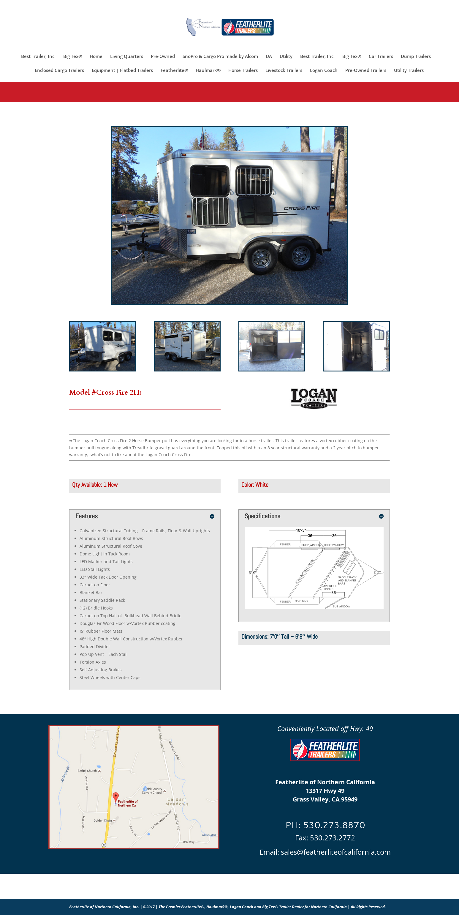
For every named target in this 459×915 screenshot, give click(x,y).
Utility (286, 56)
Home (96, 56)
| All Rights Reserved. (367, 906)
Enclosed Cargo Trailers (59, 70)
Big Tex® (72, 56)
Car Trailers (381, 56)
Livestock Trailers (283, 70)
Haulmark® (208, 70)
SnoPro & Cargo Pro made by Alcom (220, 56)
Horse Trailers (243, 70)
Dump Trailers (416, 56)
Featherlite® (174, 70)
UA (269, 56)
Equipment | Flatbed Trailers (122, 70)
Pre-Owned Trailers (365, 70)
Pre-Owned (163, 56)
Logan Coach (324, 70)
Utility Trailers (409, 70)
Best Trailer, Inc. (38, 56)
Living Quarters (126, 56)
